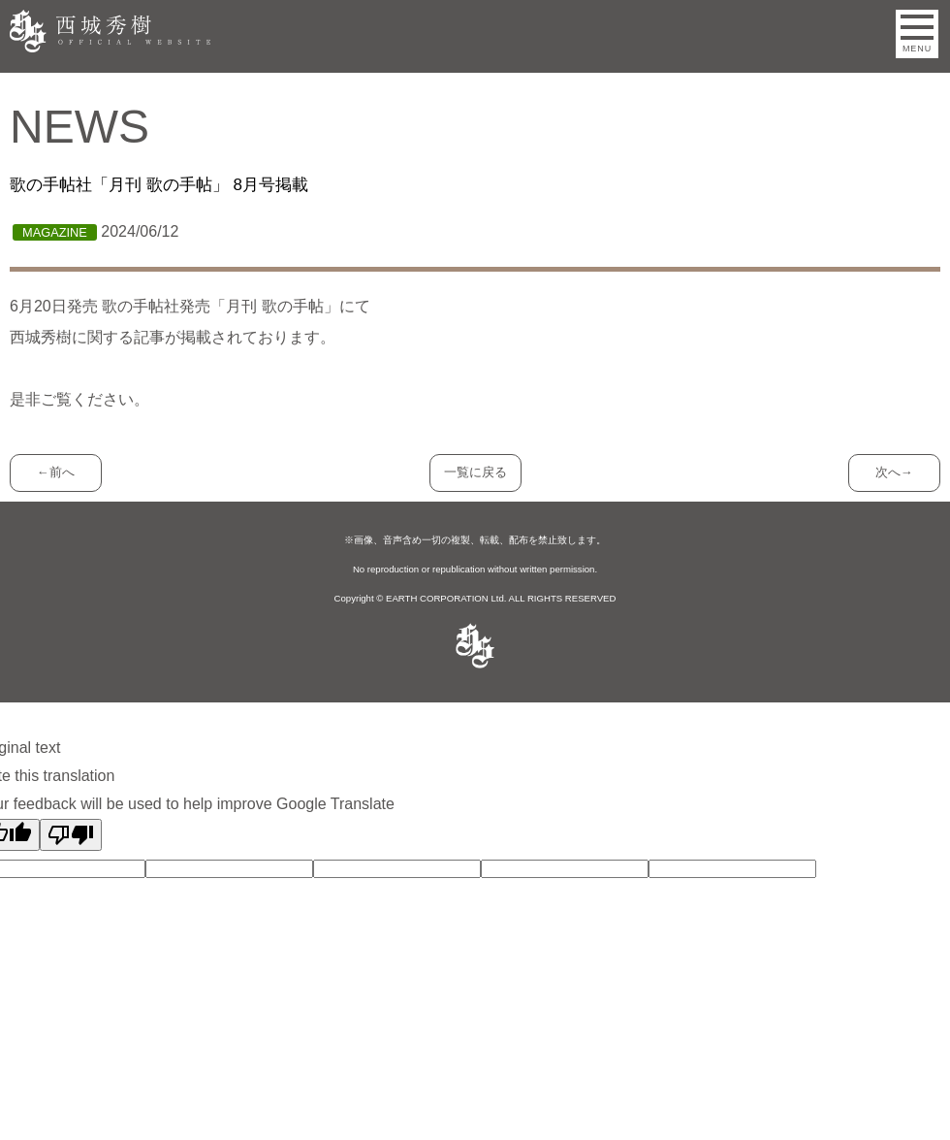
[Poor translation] (71, 835)
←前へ (56, 472)
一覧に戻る (475, 472)
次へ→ (894, 472)
